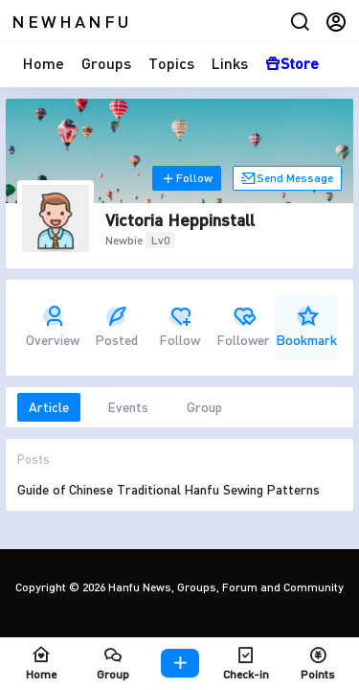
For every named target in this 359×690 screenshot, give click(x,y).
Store (292, 63)
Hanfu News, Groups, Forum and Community (224, 587)
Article (49, 407)
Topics (171, 63)
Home (43, 63)
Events (127, 407)
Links (230, 63)
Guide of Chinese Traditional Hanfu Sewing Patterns (168, 489)
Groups (106, 63)
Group (204, 407)
